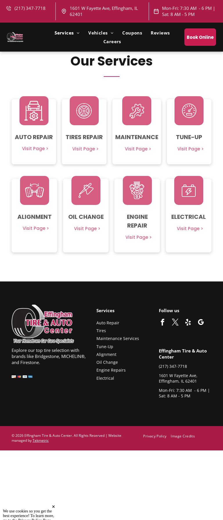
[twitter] (175, 323)
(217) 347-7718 (173, 366)
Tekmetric (41, 440)
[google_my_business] (201, 323)
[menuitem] (67, 32)
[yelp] (188, 323)
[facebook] (162, 323)
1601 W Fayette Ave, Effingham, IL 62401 (178, 378)
